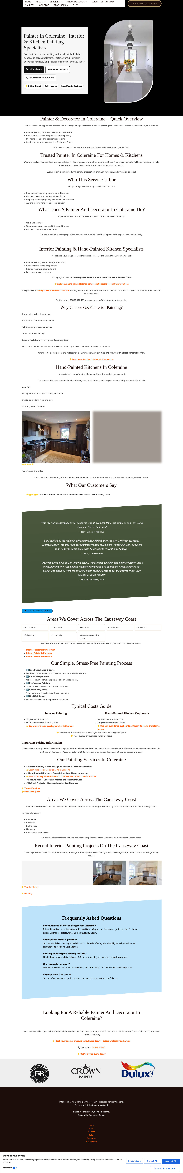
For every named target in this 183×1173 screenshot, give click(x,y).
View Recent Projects (58, 69)
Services (55, 2)
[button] (43, 2)
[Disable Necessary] (15, 1168)
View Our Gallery (31, 887)
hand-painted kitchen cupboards (123, 540)
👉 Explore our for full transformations (91, 284)
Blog (74, 5)
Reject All (152, 1161)
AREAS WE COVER (75, 2)
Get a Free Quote (34, 69)
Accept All (171, 1161)
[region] (91, 1162)
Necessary (7, 1168)
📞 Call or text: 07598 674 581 (40, 78)
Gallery (29, 5)
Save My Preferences (165, 1168)
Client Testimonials (101, 1)
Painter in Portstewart (41, 650)
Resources (60, 5)
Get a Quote (91, 1141)
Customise (133, 1161)
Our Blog (27, 893)
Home (28, 1)
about (40, 2)
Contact (43, 5)
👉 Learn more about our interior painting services (91, 359)
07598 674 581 (99, 1047)
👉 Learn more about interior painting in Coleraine (49, 770)
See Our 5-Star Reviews (38, 611)
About (91, 1128)
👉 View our (62, 776)
